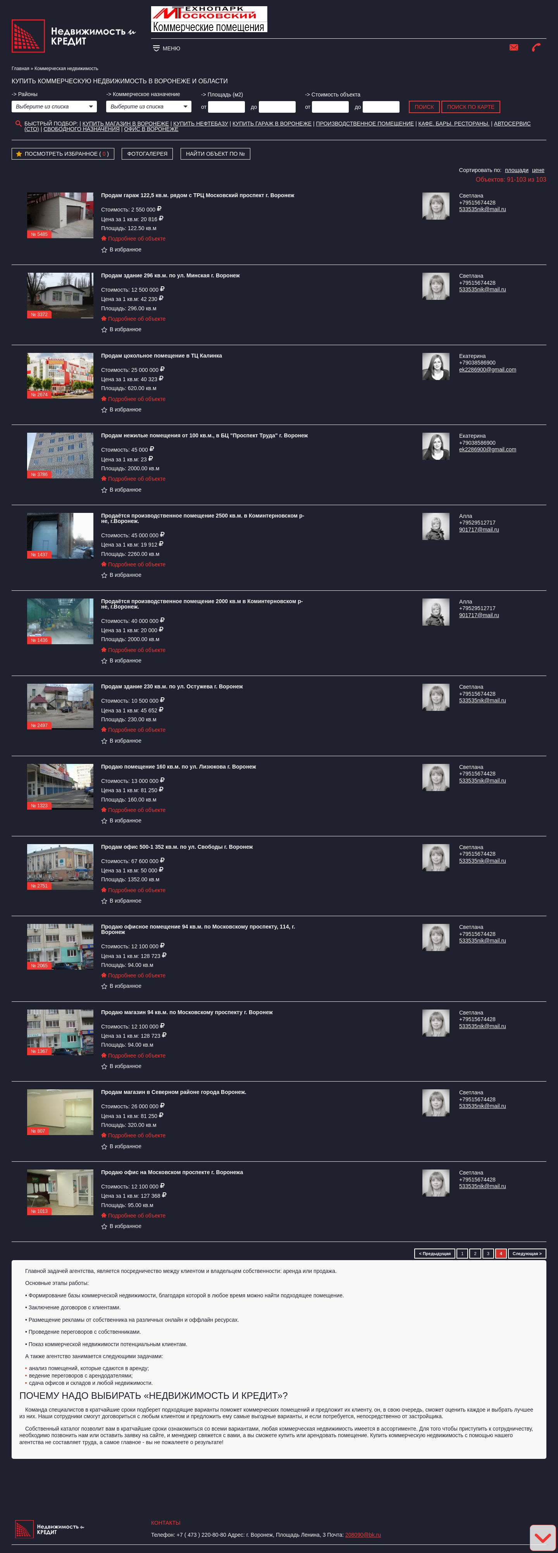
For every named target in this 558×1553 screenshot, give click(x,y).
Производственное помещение (365, 123)
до (254, 107)
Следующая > (527, 1253)
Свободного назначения (81, 129)
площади (517, 170)
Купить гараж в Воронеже (272, 123)
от (204, 107)
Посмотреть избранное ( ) (62, 154)
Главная (20, 68)
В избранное (121, 249)
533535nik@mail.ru (482, 209)
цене (538, 170)
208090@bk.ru (363, 1535)
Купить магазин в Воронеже (126, 123)
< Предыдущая (435, 1253)
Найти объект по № (215, 154)
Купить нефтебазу (200, 123)
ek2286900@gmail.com (487, 369)
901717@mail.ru (479, 529)
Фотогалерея (147, 154)
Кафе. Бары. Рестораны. (454, 123)
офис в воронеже (151, 129)
